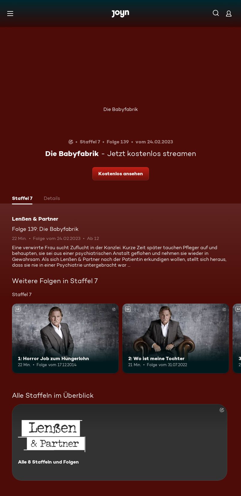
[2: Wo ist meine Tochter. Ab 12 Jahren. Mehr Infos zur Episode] (175, 338)
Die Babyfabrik (120, 109)
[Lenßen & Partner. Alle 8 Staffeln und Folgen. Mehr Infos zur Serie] (119, 442)
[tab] (22, 199)
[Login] (229, 13)
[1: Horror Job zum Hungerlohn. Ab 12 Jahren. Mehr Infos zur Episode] (65, 338)
